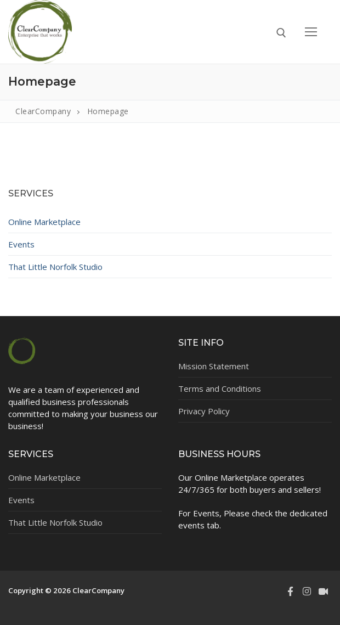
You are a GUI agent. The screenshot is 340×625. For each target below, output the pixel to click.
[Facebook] (290, 590)
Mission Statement (213, 366)
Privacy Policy (204, 411)
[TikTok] (323, 590)
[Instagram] (306, 590)
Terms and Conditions (219, 388)
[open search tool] (281, 33)
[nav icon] (311, 32)
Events (21, 244)
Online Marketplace (44, 221)
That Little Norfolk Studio (55, 266)
